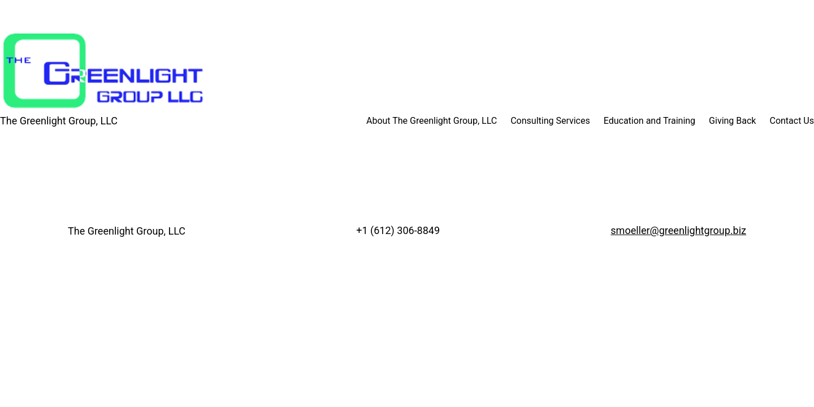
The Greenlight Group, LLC (59, 121)
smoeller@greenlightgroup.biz (678, 230)
